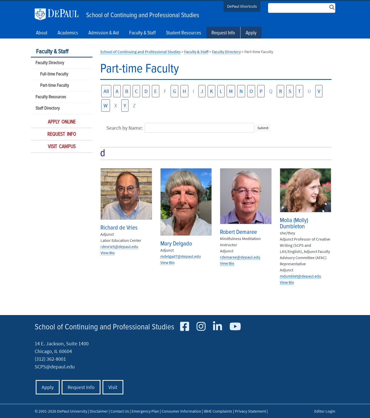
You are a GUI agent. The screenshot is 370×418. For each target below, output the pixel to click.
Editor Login (324, 411)
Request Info (223, 33)
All (106, 91)
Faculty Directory (49, 63)
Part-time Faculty (54, 86)
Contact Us (119, 411)
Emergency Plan (145, 411)
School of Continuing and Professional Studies (142, 15)
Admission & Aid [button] (103, 33)
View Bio (107, 252)
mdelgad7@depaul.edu (180, 256)
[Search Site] (301, 8)
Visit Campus (62, 147)
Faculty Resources (50, 97)
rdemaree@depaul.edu (240, 257)
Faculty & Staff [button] (142, 33)
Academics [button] (68, 33)
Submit (263, 128)
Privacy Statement (250, 411)
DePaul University (59, 14)
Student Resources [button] (183, 33)
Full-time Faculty (54, 74)
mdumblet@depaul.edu (300, 276)
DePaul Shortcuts (242, 6)
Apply (251, 33)
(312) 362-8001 (50, 359)
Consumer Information (181, 411)
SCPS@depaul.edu (55, 366)
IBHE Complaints (218, 411)
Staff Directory (47, 108)
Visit (112, 387)
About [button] (41, 33)
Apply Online (62, 122)
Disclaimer (99, 411)
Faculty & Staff (52, 52)
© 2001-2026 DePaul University (61, 411)
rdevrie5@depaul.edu (119, 246)
